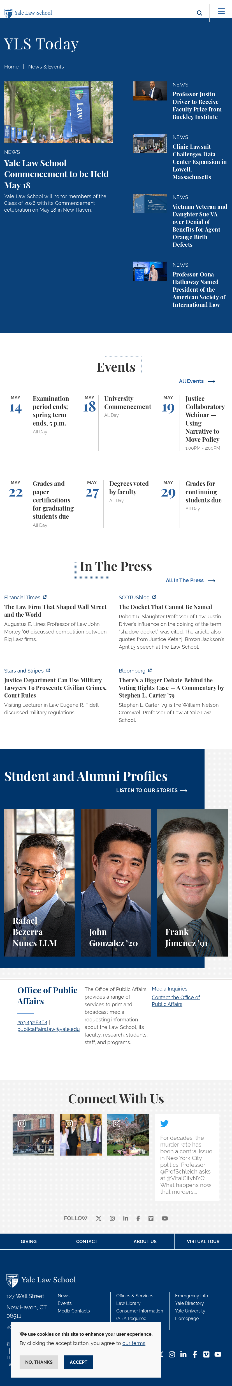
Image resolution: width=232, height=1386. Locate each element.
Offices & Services (134, 1295)
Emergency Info (191, 1295)
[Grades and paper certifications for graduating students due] (39, 504)
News (63, 1295)
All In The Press (185, 580)
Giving (29, 1241)
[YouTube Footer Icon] (217, 1355)
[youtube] (165, 1218)
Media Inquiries (169, 989)
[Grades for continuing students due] (192, 504)
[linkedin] (125, 1218)
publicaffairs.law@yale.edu (48, 1029)
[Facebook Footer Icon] (194, 1355)
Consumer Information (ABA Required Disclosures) (139, 1318)
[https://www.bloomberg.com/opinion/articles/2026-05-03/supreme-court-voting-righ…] (173, 697)
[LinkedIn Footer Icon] (183, 1355)
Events (65, 1303)
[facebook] (138, 1218)
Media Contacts (74, 1311)
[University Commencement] (116, 423)
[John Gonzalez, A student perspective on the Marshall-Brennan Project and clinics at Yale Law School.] (116, 883)
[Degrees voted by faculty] (116, 504)
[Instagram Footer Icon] (171, 1355)
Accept (78, 1362)
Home (11, 67)
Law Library (128, 1303)
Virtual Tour (203, 1241)
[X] (98, 1218)
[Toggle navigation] (221, 11)
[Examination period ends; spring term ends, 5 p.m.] (39, 423)
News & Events (46, 67)
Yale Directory (189, 1303)
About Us (145, 1241)
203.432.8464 (32, 1022)
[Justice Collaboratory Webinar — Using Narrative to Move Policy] (192, 423)
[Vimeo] (151, 1218)
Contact (87, 1241)
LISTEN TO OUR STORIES (147, 790)
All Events (192, 381)
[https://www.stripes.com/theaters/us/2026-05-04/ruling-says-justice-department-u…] (58, 693)
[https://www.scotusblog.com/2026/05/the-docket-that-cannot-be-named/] (173, 623)
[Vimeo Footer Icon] (206, 1355)
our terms (133, 1343)
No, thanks (39, 1362)
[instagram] (112, 1218)
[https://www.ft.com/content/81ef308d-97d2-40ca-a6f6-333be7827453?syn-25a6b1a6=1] (58, 620)
